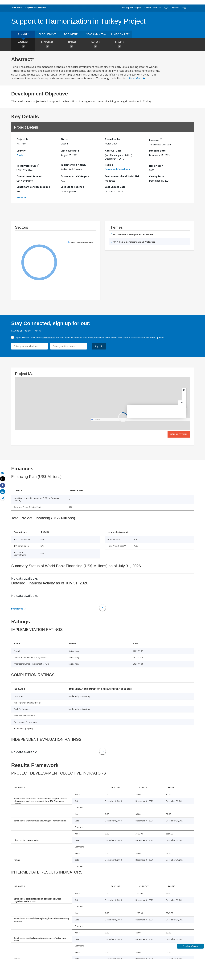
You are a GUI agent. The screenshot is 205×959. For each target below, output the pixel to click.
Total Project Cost (28, 165)
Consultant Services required (33, 186)
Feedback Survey (190, 946)
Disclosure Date (70, 150)
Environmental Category (75, 176)
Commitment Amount (29, 176)
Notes (20, 197)
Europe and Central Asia (117, 169)
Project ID (22, 139)
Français (157, 7)
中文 (184, 7)
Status (64, 139)
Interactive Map (179, 434)
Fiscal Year (156, 165)
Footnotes (17, 608)
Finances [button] (71, 44)
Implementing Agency (73, 164)
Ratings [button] (95, 44)
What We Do (17, 7)
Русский (175, 7)
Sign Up (98, 346)
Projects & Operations (35, 7)
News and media (96, 34)
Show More (136, 78)
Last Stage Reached (72, 186)
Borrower (155, 140)
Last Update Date (115, 186)
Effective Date (157, 150)
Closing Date (156, 176)
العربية (166, 7)
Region (109, 164)
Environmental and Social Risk (122, 176)
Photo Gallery (120, 34)
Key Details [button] (47, 44)
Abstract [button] (23, 44)
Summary (23, 34)
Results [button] (119, 44)
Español (147, 7)
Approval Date (113, 150)
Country (21, 150)
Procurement (47, 34)
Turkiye (20, 155)
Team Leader (112, 139)
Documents (71, 34)
